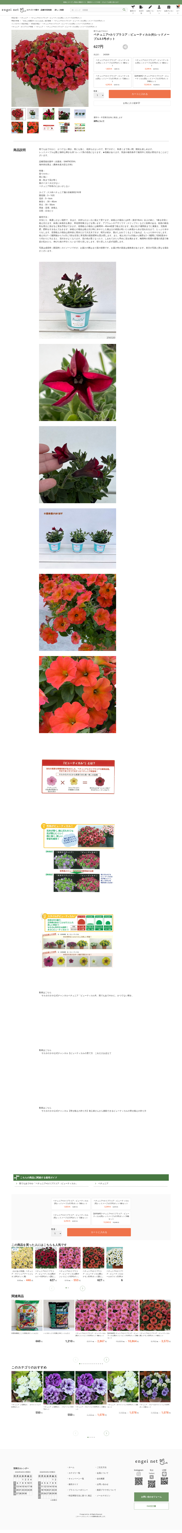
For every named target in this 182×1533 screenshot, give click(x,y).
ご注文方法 (101, 1467)
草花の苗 (14, 18)
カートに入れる (140, 94)
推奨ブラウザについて (106, 1490)
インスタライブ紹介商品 (19, 24)
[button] (82, 1288)
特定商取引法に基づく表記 (80, 1495)
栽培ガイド (73, 1484)
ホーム (71, 1467)
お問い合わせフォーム (151, 1497)
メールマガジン (103, 1495)
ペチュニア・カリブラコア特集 (22, 27)
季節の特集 (15, 21)
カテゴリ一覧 (74, 1473)
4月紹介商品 (35, 24)
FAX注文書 (151, 1506)
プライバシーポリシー (78, 1490)
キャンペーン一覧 (76, 1479)
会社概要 (101, 1479)
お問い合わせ (102, 1484)
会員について (102, 1473)
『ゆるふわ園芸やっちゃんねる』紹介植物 (36, 21)
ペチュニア (24, 18)
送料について (99, 121)
